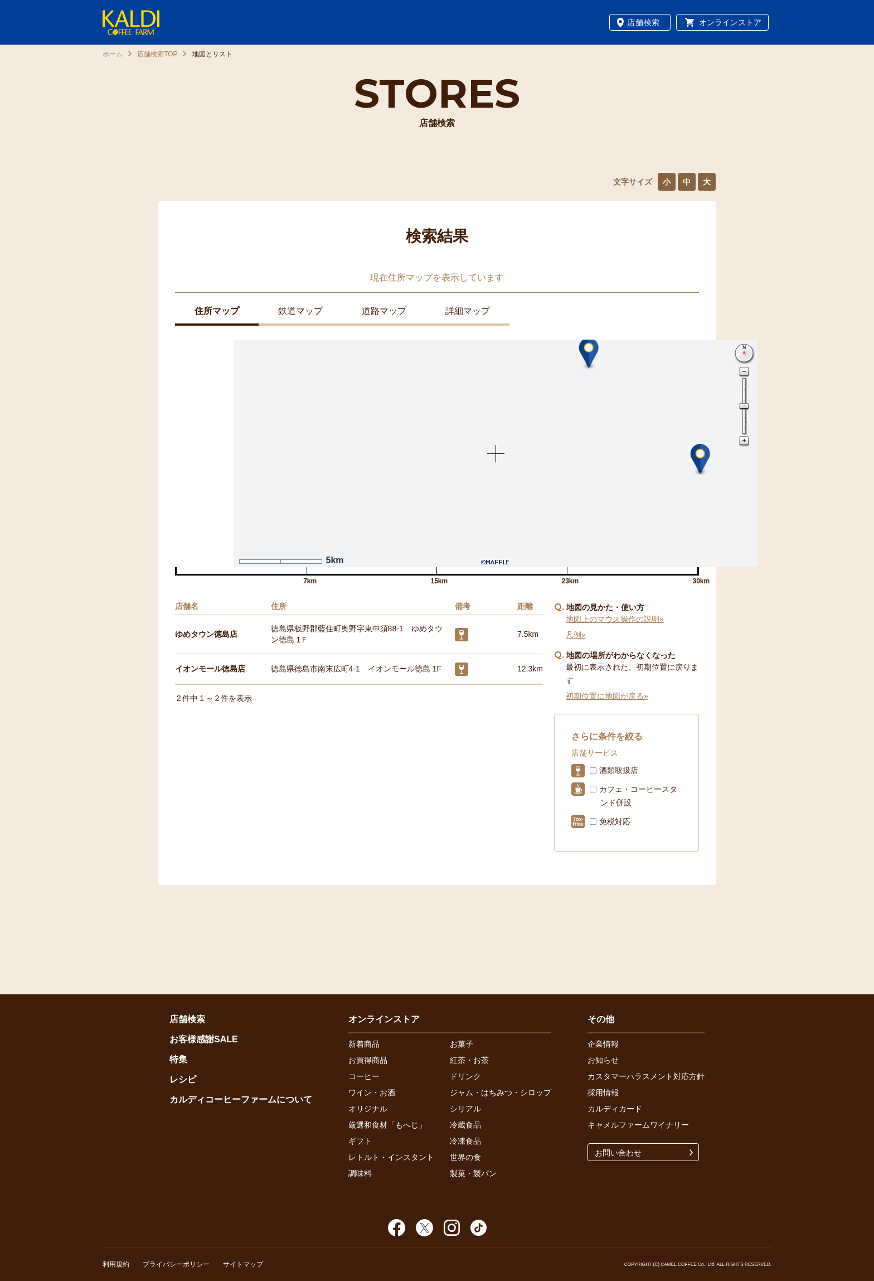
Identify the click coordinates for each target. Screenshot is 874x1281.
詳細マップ (467, 311)
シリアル (465, 1108)
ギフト (360, 1141)
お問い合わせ (618, 1152)
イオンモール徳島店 (210, 668)
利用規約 (116, 1264)
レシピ (182, 1079)
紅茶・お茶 (469, 1060)
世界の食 (465, 1157)
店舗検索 (643, 22)
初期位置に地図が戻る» (607, 696)
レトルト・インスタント (391, 1157)
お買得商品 (367, 1060)
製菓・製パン (473, 1173)
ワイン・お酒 (371, 1092)
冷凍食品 (465, 1141)
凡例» (576, 634)
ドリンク (465, 1076)
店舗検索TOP (157, 54)
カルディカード (614, 1109)
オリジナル (367, 1108)
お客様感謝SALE (203, 1039)
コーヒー (364, 1076)
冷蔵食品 (465, 1124)
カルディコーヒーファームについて (240, 1099)
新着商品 (364, 1044)
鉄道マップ (300, 311)
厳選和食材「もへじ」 (387, 1124)
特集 (178, 1059)
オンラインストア (730, 22)
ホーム (113, 54)
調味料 (360, 1173)
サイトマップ (243, 1264)
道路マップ (384, 311)
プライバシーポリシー (176, 1264)
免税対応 (614, 821)
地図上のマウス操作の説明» (615, 619)
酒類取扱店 (618, 770)
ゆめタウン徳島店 (206, 634)
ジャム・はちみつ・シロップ (500, 1092)
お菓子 (461, 1044)
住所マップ (217, 311)
